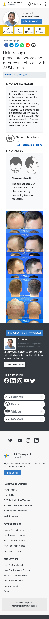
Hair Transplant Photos (14, 540)
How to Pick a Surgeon (14, 530)
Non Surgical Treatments (15, 511)
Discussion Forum (12, 551)
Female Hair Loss (12, 495)
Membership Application (15, 575)
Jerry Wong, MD (28, 13)
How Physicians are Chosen (17, 570)
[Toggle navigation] (45, 4)
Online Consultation (32, 21)
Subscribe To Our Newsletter (24, 332)
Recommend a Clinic (13, 580)
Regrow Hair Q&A (12, 586)
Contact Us (9, 591)
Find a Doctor (35, 4)
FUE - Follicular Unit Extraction (18, 505)
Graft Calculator (11, 516)
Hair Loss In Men (12, 490)
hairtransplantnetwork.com (24, 606)
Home (8, 74)
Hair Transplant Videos (14, 546)
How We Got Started (13, 565)
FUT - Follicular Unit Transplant (18, 500)
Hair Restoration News (14, 535)
